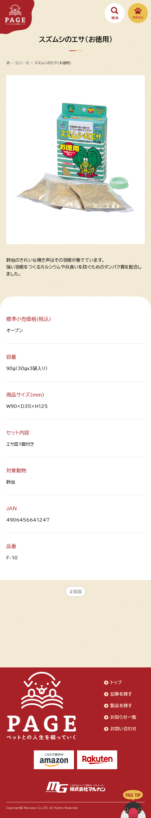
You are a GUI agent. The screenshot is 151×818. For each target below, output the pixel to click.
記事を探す (121, 694)
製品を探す (121, 705)
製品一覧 (22, 62)
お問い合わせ (123, 729)
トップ (116, 682)
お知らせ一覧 (123, 717)
